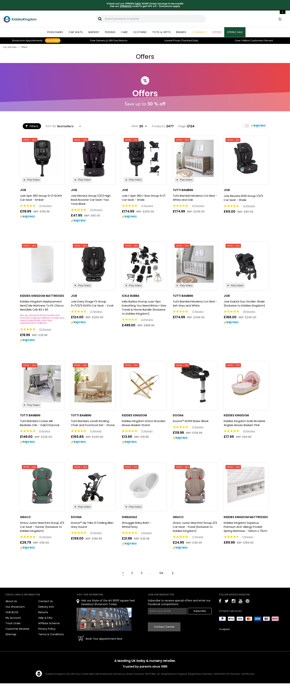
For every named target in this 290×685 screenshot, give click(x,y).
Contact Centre (164, 627)
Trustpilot (224, 629)
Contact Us (45, 601)
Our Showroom (15, 607)
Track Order (13, 623)
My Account (13, 618)
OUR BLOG (11, 612)
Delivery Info (46, 607)
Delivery (98, 40)
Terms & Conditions (51, 634)
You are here (9, 47)
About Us (11, 601)
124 (161, 573)
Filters (31, 126)
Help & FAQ (45, 618)
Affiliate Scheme (49, 623)
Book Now (53, 40)
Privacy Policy (47, 629)
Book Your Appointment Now (104, 639)
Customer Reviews (17, 629)
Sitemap (10, 634)
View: (134, 126)
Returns (118, 40)
